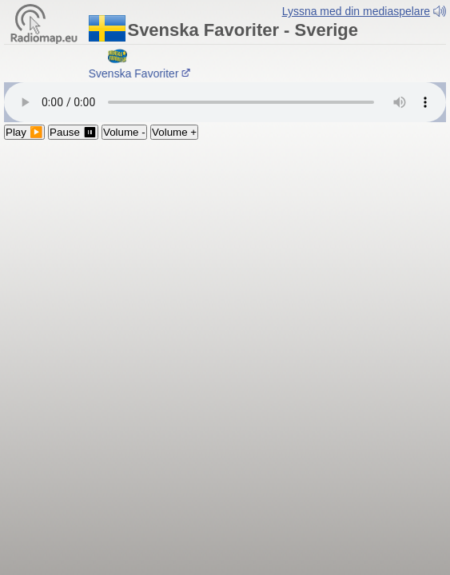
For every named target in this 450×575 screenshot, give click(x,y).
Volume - (124, 124)
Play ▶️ (24, 124)
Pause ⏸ (73, 124)
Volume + (174, 124)
